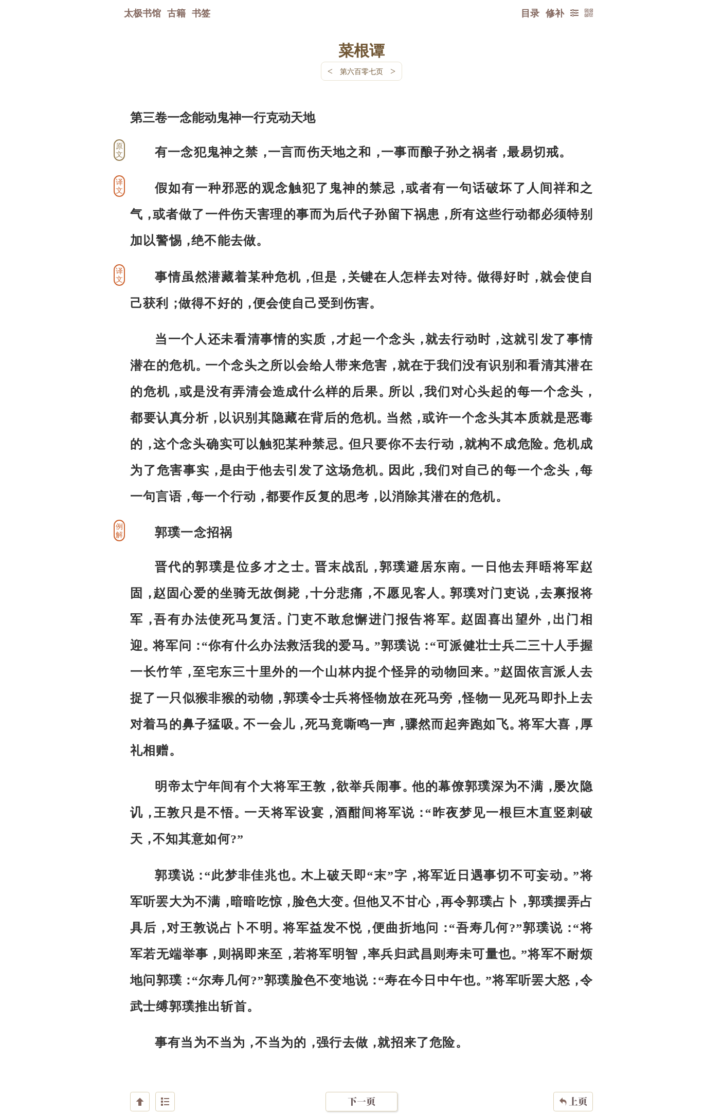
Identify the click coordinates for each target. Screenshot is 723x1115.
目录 (530, 13)
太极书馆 (142, 13)
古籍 (176, 13)
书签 (201, 13)
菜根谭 (361, 50)
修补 (555, 13)
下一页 (361, 1053)
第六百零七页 (361, 71)
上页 (573, 1054)
